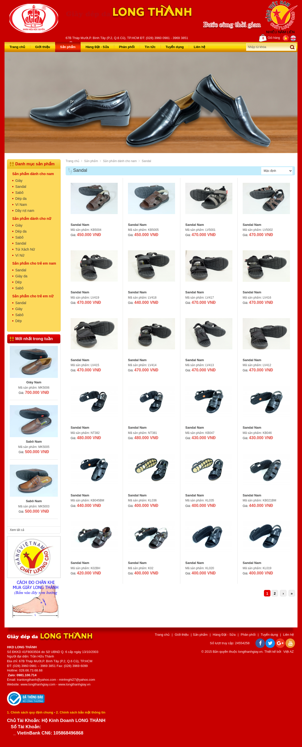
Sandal (146, 161)
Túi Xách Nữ (25, 249)
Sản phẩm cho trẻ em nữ (32, 296)
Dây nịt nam (24, 211)
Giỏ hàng (269, 38)
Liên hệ (199, 47)
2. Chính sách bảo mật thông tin (80, 712)
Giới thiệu (42, 47)
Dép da (21, 199)
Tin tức (150, 47)
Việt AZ (288, 651)
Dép (18, 282)
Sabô (19, 193)
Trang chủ (17, 47)
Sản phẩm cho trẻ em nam (34, 263)
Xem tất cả (17, 530)
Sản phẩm (68, 47)
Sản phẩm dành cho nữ (31, 219)
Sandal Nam (80, 225)
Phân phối (127, 47)
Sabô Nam (34, 441)
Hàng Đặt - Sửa (97, 47)
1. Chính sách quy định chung (30, 712)
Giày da (21, 276)
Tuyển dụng (175, 47)
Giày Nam (33, 382)
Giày (19, 181)
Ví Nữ (19, 255)
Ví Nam (21, 205)
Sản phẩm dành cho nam (120, 161)
